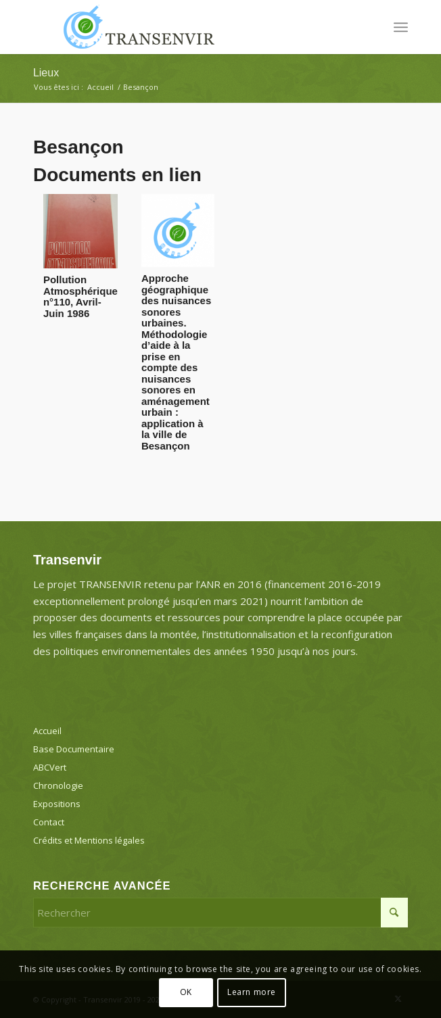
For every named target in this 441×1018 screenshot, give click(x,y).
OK (186, 992)
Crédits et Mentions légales (89, 840)
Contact (48, 822)
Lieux (46, 72)
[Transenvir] (183, 27)
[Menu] (401, 27)
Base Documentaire (73, 749)
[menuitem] (401, 27)
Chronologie (58, 785)
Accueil (47, 731)
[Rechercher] (220, 912)
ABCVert (49, 767)
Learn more (251, 992)
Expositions (56, 804)
